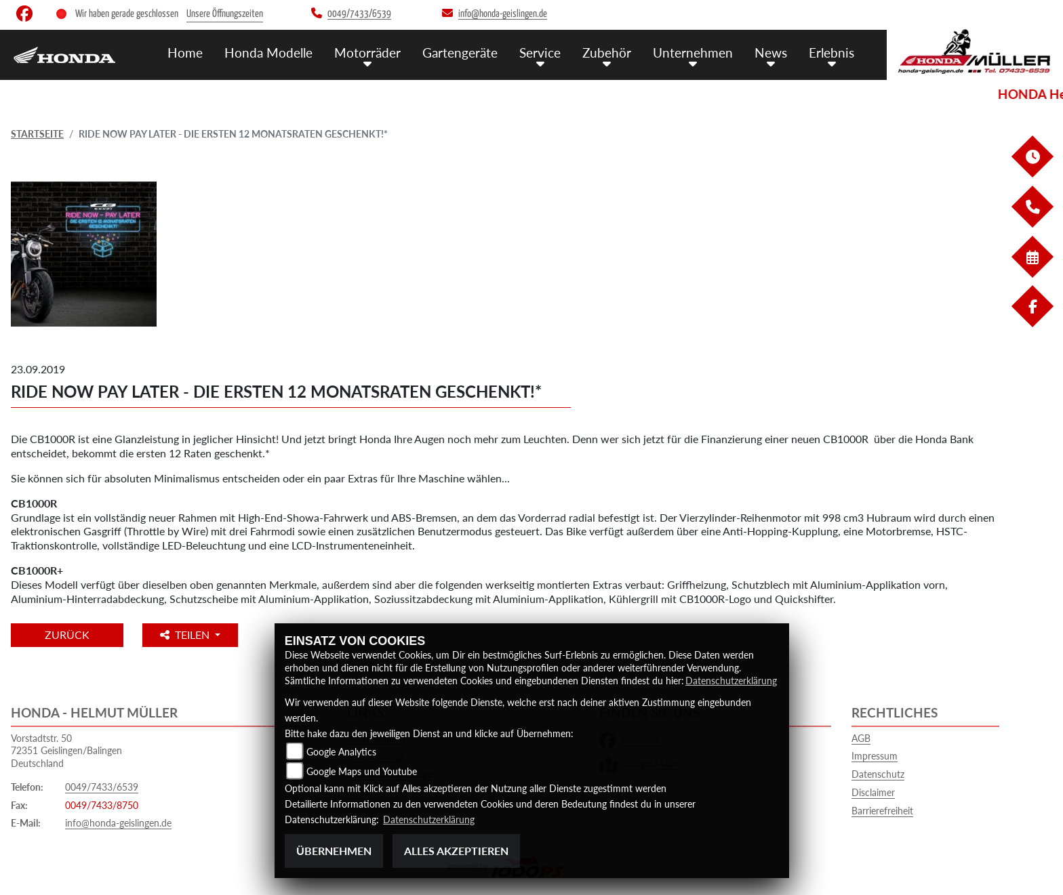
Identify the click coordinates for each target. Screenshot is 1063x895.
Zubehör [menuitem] (606, 52)
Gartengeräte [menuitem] (460, 52)
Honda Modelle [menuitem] (268, 52)
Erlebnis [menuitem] (831, 52)
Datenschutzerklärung (731, 680)
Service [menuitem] (540, 52)
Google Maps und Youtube (361, 771)
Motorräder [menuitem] (367, 52)
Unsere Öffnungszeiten (224, 14)
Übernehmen (334, 850)
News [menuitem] (771, 52)
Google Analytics (341, 751)
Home (185, 52)
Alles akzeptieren (456, 850)
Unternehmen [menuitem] (693, 52)
